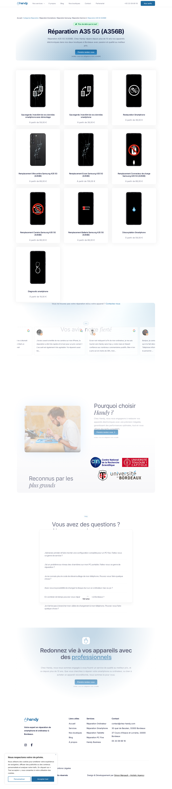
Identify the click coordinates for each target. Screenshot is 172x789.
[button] (86, 598)
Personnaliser (19, 779)
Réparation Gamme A (79, 18)
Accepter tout (42, 779)
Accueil (19, 18)
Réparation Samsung (64, 18)
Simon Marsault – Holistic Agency (129, 775)
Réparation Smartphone (48, 18)
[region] (31, 768)
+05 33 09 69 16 (131, 3)
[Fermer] (55, 754)
